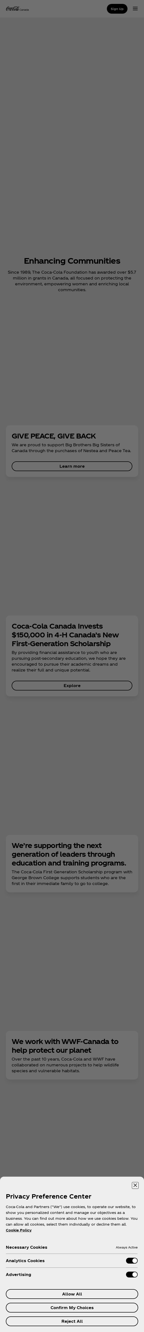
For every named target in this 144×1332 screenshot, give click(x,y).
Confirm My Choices (72, 1307)
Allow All (72, 1294)
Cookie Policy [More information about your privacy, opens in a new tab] (19, 1230)
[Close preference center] (135, 1185)
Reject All (72, 1321)
